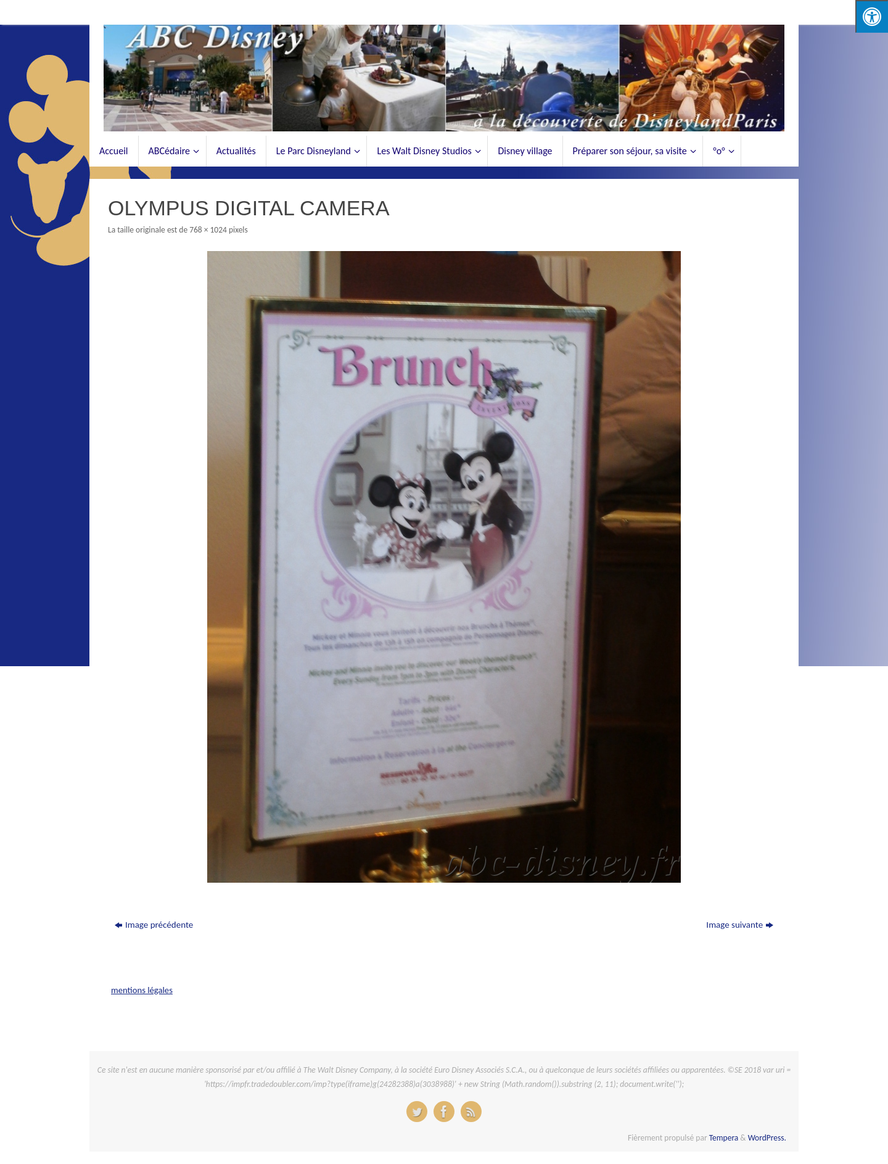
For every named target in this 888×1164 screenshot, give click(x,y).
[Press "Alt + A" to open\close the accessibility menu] (871, 16)
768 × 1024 (208, 230)
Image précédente (154, 924)
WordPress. (767, 1138)
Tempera (724, 1138)
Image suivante (739, 924)
